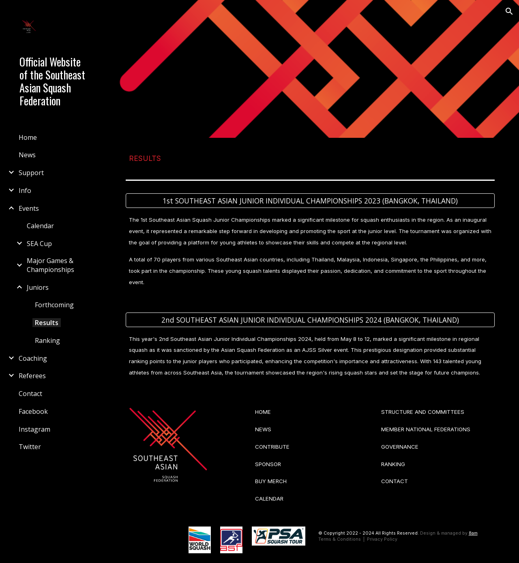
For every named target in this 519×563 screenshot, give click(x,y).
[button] (509, 11)
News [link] (27, 154)
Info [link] (25, 190)
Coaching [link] (33, 358)
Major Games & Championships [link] (50, 265)
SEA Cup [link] (39, 243)
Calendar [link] (40, 225)
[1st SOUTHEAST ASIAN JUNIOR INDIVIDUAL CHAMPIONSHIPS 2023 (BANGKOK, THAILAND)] (310, 200)
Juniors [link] (38, 287)
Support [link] (31, 172)
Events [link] (29, 208)
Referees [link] (32, 375)
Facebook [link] (33, 411)
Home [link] (28, 137)
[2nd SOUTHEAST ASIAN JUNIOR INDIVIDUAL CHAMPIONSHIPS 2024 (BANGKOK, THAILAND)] (310, 319)
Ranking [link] (47, 340)
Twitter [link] (30, 446)
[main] (310, 157)
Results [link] (46, 322)
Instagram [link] (34, 429)
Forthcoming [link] (54, 304)
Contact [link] (30, 393)
